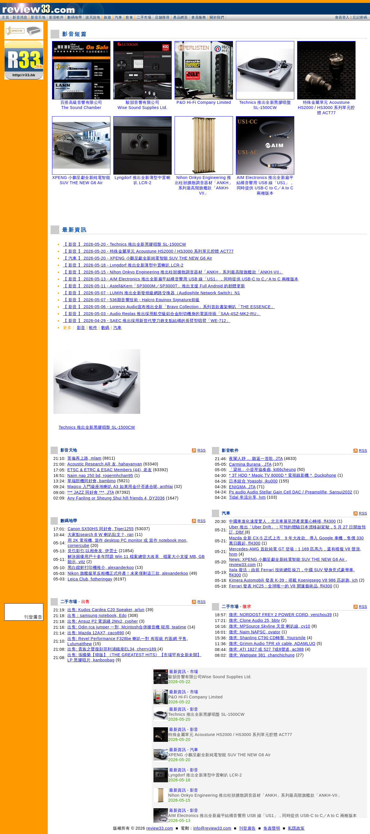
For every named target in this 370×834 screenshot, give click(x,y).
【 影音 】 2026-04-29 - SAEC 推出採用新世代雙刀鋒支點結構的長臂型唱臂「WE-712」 (146, 320)
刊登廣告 (247, 828)
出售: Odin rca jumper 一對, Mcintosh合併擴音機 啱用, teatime (126, 627)
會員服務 (198, 17)
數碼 (105, 327)
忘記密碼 (360, 17)
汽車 (118, 17)
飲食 (129, 17)
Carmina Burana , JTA (250, 464)
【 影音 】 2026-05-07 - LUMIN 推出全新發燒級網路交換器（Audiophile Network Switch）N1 (151, 293)
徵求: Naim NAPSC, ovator (254, 632)
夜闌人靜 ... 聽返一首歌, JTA (256, 458)
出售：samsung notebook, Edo (97, 615)
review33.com (159, 828)
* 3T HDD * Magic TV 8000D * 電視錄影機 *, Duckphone (282, 475)
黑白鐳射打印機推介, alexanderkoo (101, 567)
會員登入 (342, 17)
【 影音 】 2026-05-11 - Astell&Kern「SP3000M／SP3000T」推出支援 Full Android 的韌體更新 (154, 286)
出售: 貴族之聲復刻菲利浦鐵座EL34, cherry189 (112, 649)
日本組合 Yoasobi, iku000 (253, 481)
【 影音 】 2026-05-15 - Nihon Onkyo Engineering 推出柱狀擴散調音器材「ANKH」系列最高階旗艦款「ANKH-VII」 (173, 272)
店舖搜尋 (162, 17)
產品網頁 (180, 17)
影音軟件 (56, 17)
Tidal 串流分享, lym (247, 497)
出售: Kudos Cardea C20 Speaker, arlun (106, 609)
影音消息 (20, 17)
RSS (201, 450)
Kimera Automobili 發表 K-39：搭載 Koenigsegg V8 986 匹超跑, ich (293, 580)
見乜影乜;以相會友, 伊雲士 (93, 550)
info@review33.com (212, 828)
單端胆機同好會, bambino (91, 480)
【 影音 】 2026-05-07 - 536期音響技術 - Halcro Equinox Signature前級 (131, 299)
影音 (81, 327)
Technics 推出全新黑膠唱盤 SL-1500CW (96, 425)
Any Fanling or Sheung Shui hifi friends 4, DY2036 (116, 498)
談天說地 (93, 17)
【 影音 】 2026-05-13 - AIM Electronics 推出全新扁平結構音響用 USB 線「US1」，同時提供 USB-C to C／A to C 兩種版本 (181, 279)
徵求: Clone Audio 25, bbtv (254, 620)
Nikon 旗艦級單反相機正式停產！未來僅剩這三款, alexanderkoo (128, 573)
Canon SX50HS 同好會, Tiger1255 (101, 528)
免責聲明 (271, 828)
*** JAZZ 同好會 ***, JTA (90, 492)
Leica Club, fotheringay (90, 579)
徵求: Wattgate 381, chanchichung (262, 655)
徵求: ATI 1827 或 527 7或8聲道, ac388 (266, 649)
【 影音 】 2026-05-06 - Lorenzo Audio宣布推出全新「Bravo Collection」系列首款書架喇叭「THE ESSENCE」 (169, 306)
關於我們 (217, 17)
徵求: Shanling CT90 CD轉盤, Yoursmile (267, 637)
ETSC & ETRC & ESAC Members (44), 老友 (109, 469)
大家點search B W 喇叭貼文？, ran (101, 534)
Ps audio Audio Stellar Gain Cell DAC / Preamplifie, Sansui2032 (290, 492)
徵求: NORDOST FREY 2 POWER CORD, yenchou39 (280, 614)
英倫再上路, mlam (84, 458)
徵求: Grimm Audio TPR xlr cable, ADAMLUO (272, 643)
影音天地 (38, 17)
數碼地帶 (74, 17)
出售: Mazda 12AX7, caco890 (95, 632)
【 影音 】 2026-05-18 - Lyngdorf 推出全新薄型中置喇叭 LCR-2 (123, 265)
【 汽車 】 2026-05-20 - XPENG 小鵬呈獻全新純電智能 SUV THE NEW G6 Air (137, 258)
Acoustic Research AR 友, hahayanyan (104, 464)
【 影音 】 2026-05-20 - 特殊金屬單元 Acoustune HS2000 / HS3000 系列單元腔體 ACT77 (148, 251)
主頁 (5, 17)
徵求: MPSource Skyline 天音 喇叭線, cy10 (269, 626)
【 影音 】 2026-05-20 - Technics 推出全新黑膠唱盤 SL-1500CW (124, 244)
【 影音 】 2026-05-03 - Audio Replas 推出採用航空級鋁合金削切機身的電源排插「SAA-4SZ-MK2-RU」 (162, 313)
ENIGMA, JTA (242, 487)
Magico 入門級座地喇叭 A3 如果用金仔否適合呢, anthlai (120, 486)
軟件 (93, 327)
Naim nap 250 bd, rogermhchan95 (100, 475)
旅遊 (107, 17)
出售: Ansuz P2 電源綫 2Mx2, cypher (102, 621)
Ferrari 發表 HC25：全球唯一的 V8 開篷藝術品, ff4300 (280, 586)
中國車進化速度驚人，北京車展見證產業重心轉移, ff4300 (282, 521)
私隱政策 (296, 828)
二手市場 (144, 17)
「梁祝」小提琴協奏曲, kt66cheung (262, 469)
